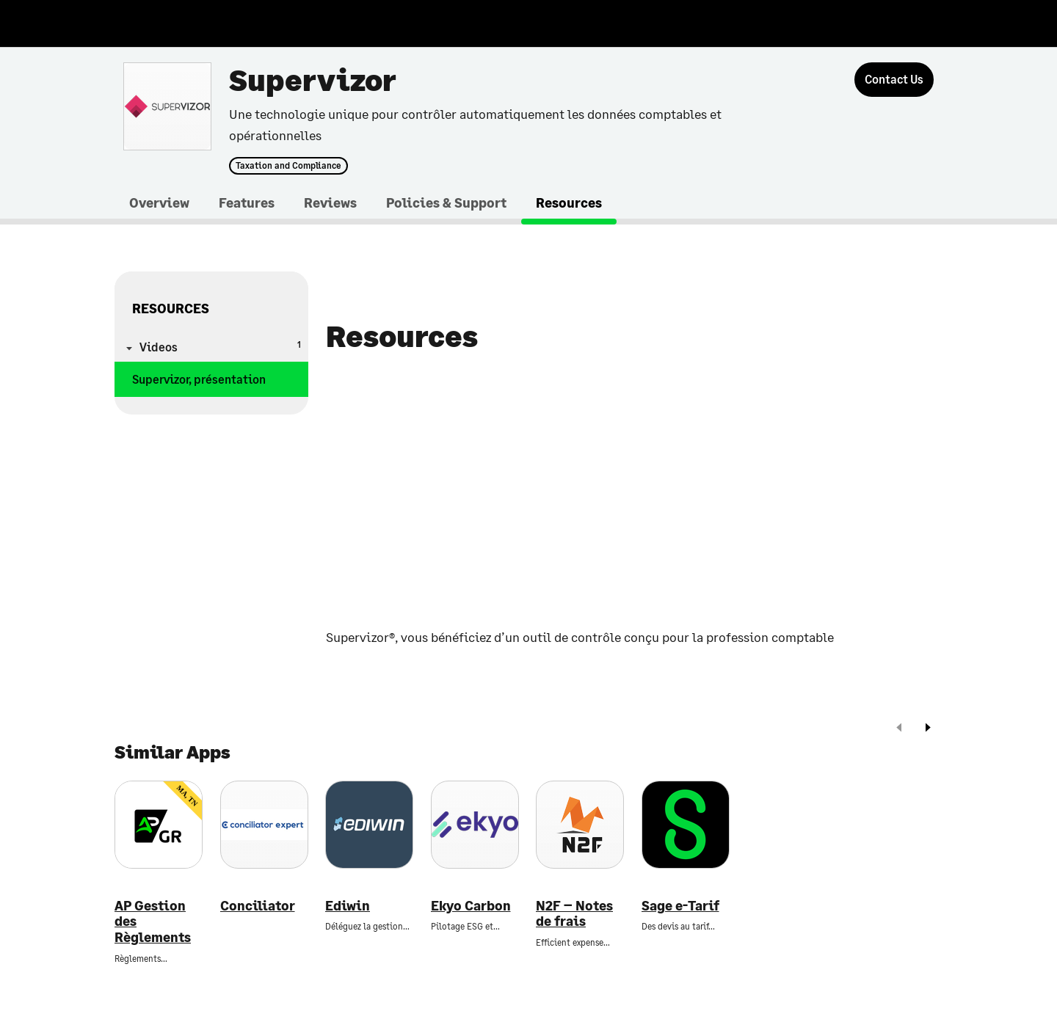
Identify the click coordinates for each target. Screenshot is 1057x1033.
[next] (927, 729)
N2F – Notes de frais (574, 914)
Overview (159, 202)
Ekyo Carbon (471, 905)
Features (247, 202)
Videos (220, 346)
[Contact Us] (894, 79)
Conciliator (257, 905)
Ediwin (347, 905)
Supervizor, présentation (199, 379)
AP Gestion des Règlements (153, 921)
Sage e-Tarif (680, 905)
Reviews (330, 202)
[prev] (899, 729)
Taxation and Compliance (288, 165)
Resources (569, 202)
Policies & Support (446, 202)
